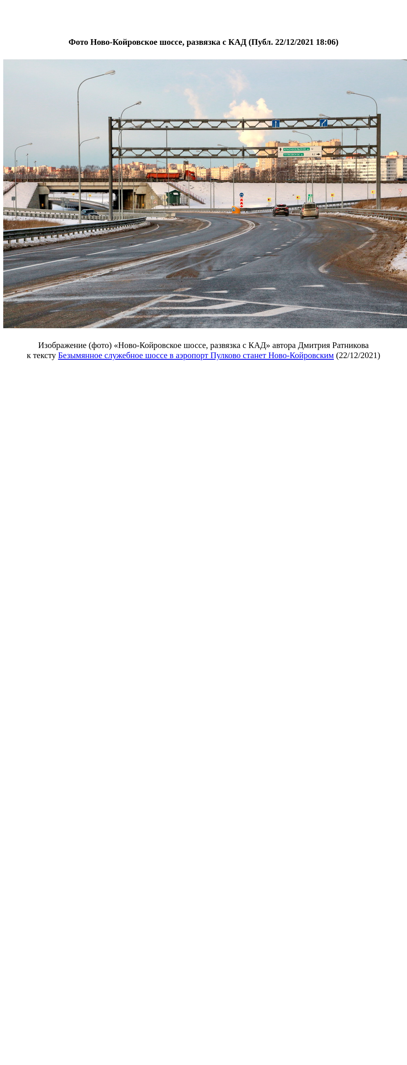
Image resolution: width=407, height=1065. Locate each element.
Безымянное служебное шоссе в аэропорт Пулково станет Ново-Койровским (196, 355)
